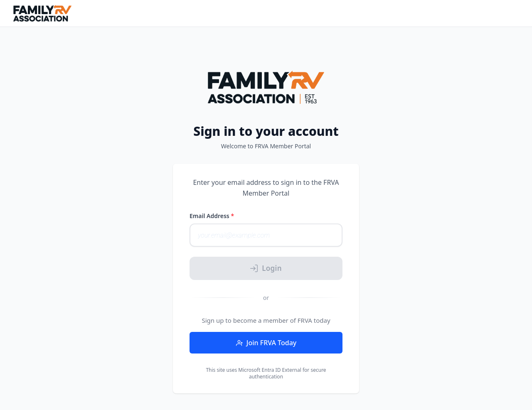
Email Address (212, 216)
